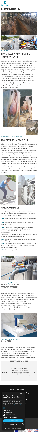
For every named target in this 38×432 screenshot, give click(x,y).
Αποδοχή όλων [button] (13, 421)
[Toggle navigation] (36, 3)
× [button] (23, 393)
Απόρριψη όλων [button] (13, 424)
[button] (13, 428)
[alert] (13, 411)
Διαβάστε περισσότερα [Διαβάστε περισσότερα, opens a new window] (17, 404)
